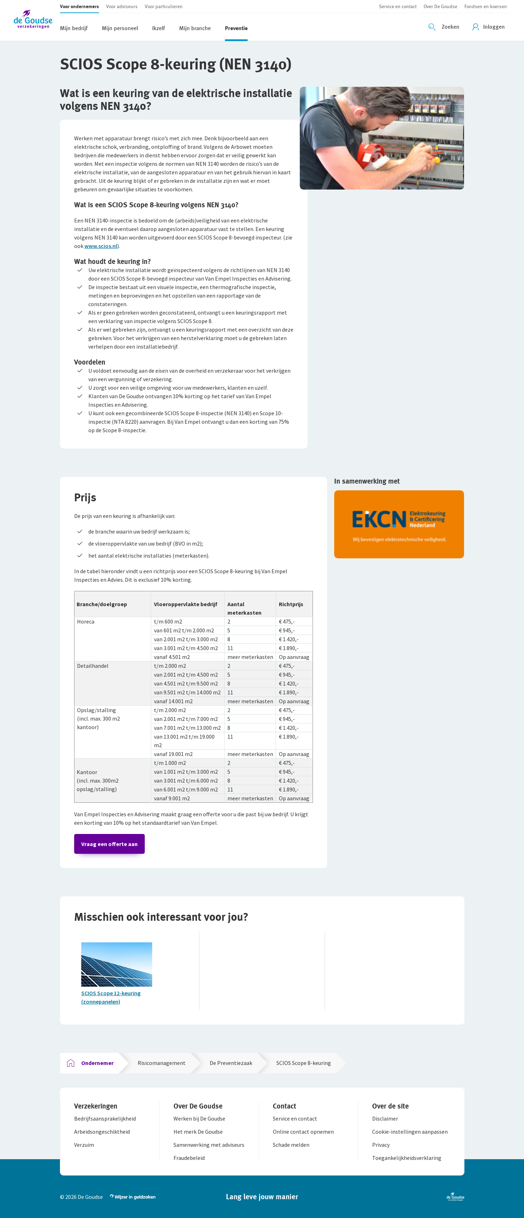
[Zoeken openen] (445, 27)
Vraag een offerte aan (109, 843)
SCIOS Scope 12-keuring (110, 993)
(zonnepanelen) (100, 1001)
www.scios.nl (100, 245)
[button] (37, 20)
